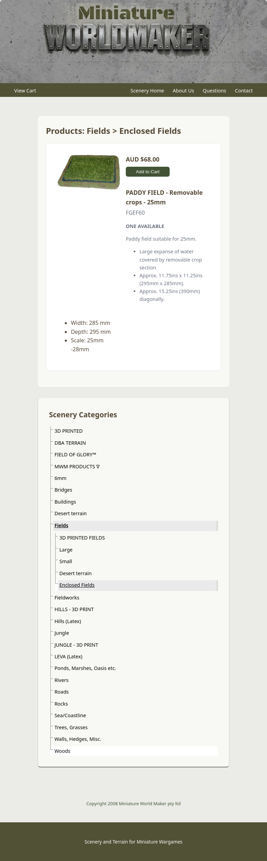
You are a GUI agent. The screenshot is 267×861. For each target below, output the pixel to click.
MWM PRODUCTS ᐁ (77, 466)
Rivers (61, 680)
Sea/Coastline (70, 715)
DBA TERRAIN (70, 443)
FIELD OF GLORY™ (75, 454)
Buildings (65, 501)
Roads (61, 691)
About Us (183, 90)
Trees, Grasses (71, 727)
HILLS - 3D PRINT (74, 609)
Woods (62, 751)
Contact (244, 90)
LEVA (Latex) (68, 656)
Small (65, 561)
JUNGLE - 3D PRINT (76, 645)
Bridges (63, 489)
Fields (61, 525)
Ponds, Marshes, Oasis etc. (85, 668)
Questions (214, 90)
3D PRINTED (68, 431)
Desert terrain (70, 513)
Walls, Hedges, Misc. (77, 739)
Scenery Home (147, 90)
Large (65, 549)
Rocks (61, 703)
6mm (60, 478)
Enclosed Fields (77, 585)
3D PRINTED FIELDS (82, 537)
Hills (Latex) (67, 621)
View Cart (25, 90)
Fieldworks (66, 597)
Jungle (61, 633)
